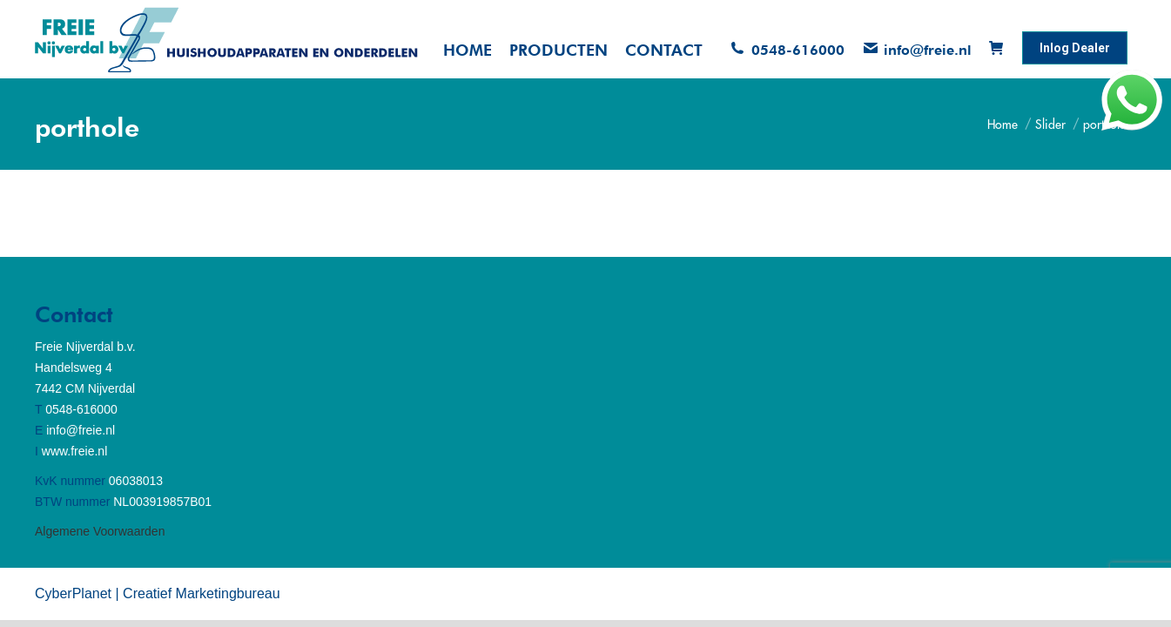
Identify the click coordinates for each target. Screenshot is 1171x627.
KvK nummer (70, 481)
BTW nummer (72, 502)
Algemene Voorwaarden (100, 531)
